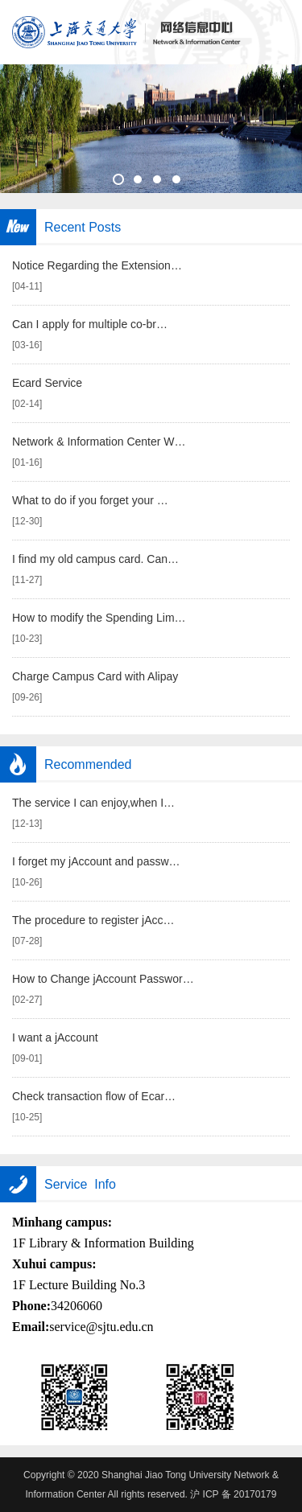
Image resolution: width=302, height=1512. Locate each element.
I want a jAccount (55, 1037)
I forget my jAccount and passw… (96, 861)
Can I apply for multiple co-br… (90, 324)
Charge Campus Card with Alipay (95, 676)
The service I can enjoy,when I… (93, 802)
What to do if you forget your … (90, 500)
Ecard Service (47, 382)
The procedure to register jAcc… (93, 920)
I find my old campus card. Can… (95, 559)
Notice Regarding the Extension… (97, 265)
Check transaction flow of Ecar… (94, 1096)
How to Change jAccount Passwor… (103, 978)
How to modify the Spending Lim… (99, 617)
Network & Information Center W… (99, 441)
